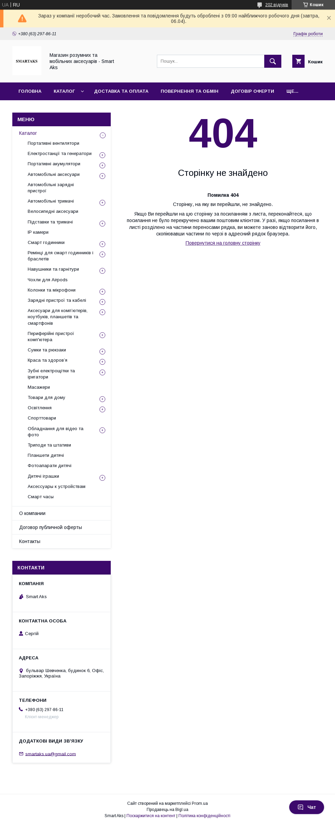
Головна (29, 91)
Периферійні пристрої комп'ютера (51, 336)
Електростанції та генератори (60, 153)
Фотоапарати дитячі (49, 465)
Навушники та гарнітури (53, 269)
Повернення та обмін (189, 91)
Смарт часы (41, 496)
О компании (32, 513)
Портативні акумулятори (54, 163)
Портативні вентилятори (53, 143)
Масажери (39, 387)
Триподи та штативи (49, 445)
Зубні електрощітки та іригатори (51, 373)
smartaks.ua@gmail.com (50, 753)
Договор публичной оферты (50, 527)
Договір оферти (252, 91)
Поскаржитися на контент (150, 815)
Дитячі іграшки (43, 476)
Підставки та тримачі (50, 221)
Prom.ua (200, 803)
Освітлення (40, 407)
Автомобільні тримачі (51, 201)
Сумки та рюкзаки (47, 349)
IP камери (38, 232)
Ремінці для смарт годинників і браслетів (60, 255)
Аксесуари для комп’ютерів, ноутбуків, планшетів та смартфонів (58, 316)
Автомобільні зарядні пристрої (51, 187)
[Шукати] (272, 61)
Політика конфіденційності (204, 815)
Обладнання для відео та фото (55, 431)
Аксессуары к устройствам (56, 486)
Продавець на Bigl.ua (167, 809)
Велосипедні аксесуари (53, 211)
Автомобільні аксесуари (54, 174)
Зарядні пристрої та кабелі (57, 300)
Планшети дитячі (46, 455)
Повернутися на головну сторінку (223, 243)
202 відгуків (276, 4)
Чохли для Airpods (48, 279)
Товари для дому (46, 397)
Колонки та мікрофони (52, 290)
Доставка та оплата (121, 91)
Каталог (64, 91)
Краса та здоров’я (47, 360)
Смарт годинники (46, 242)
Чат (306, 807)
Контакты (29, 541)
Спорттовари (42, 418)
